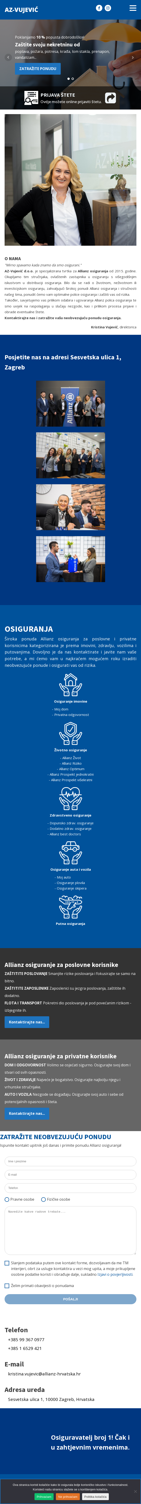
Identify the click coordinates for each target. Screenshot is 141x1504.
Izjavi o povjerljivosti (115, 1274)
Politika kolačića (95, 1496)
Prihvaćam (44, 1496)
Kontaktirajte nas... (27, 1022)
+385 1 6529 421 (25, 1348)
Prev (8, 57)
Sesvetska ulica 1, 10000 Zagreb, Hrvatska (51, 1399)
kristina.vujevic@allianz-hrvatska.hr (44, 1374)
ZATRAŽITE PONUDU (37, 68)
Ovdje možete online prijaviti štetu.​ (71, 101)
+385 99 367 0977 (26, 1340)
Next (132, 57)
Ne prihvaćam (67, 1496)
